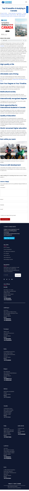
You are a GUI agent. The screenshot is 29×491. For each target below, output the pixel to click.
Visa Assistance (7, 258)
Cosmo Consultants (13, 16)
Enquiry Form (27, 9)
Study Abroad (13, 14)
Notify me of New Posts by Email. (8, 216)
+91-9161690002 (7, 320)
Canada (2, 46)
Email (1, 210)
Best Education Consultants (15, 13)
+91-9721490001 (7, 361)
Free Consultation (8, 250)
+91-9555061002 (7, 321)
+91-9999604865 (8, 381)
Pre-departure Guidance (9, 252)
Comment (3, 187)
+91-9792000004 (8, 301)
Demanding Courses (8, 260)
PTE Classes (6, 254)
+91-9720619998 (21, 435)
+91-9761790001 (7, 418)
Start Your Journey (9, 239)
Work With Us (7, 256)
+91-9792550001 (7, 459)
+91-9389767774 (8, 380)
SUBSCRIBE (18, 276)
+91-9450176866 (7, 438)
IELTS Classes (7, 248)
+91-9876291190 (7, 299)
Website (2, 206)
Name (2, 200)
